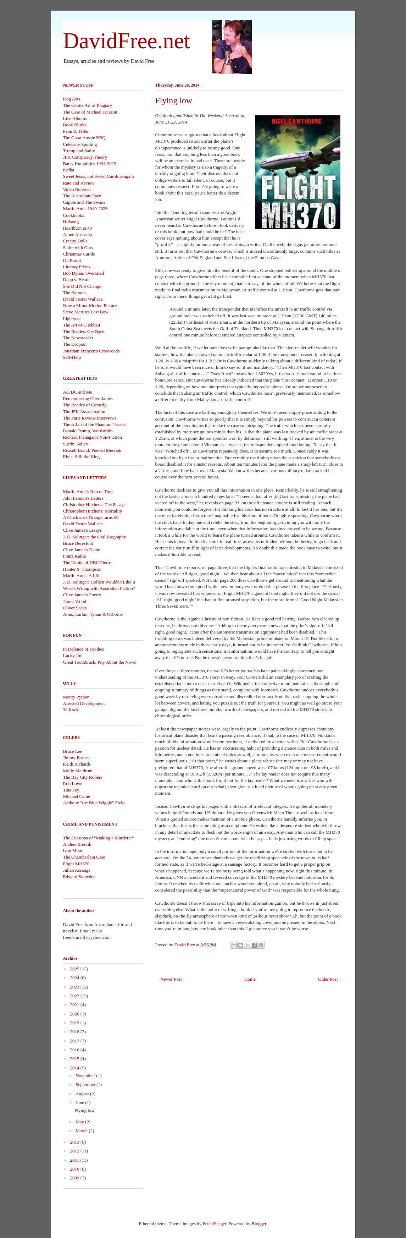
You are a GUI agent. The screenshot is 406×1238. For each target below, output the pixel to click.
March (82, 1130)
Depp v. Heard (76, 279)
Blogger (258, 1223)
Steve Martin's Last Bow (86, 311)
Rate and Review (79, 183)
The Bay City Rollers (82, 777)
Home (250, 979)
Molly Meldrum (78, 770)
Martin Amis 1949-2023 (85, 208)
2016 (75, 1049)
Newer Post (171, 979)
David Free (185, 944)
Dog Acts (71, 99)
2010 (75, 1169)
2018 (75, 1031)
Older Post (328, 979)
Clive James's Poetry (82, 594)
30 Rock (71, 709)
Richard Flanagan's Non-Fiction (92, 437)
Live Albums (75, 118)
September (86, 1084)
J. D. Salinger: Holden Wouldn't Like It (99, 582)
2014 (75, 1067)
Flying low (84, 1110)
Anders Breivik (77, 844)
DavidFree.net (126, 40)
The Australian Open (82, 195)
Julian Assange (77, 870)
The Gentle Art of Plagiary (87, 105)
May (80, 1121)
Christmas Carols (79, 254)
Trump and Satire (79, 150)
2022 (75, 995)
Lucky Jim (73, 655)
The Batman (74, 292)
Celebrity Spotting (80, 144)
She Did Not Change (82, 286)
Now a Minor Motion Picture (90, 305)
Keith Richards (77, 764)
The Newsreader (78, 337)
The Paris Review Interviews (90, 418)
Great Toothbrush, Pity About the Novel (100, 662)
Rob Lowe (73, 783)
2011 (75, 1160)
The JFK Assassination (84, 411)
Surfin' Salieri (76, 444)
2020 (75, 1014)
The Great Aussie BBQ (84, 137)
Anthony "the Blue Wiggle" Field (94, 802)
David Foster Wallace (83, 299)
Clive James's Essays (82, 530)
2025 (75, 968)
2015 (75, 1058)
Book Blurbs (75, 124)
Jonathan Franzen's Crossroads (91, 351)
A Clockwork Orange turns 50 (91, 517)
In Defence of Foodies (83, 649)
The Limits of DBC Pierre (87, 562)
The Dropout (75, 344)
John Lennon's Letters (83, 498)
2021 (75, 1004)
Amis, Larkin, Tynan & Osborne (93, 614)
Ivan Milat (73, 850)
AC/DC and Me (77, 392)
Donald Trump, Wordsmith (88, 430)
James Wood (75, 601)
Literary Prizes (76, 266)
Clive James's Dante (81, 549)
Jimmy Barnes (76, 757)
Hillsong (71, 221)
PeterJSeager (214, 1223)
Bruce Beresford (78, 543)
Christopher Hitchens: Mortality (92, 511)
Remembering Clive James (88, 398)
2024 (75, 977)
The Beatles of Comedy (85, 404)
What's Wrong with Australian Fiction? (99, 588)
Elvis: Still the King (81, 456)
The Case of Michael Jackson (90, 112)
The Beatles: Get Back (84, 331)
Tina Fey (71, 790)
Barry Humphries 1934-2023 (89, 163)
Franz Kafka (74, 556)
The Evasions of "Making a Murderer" (98, 837)
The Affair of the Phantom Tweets (94, 424)
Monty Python (76, 697)
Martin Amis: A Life (82, 575)
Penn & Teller (76, 131)
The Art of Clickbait (81, 325)
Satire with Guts (78, 247)
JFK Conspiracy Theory (85, 157)
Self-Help (72, 357)
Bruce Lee (72, 751)
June (80, 1102)
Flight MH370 (76, 863)
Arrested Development (84, 703)
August (83, 1093)
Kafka (68, 169)
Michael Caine (76, 796)
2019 (75, 1022)
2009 (75, 1178)
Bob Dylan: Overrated (83, 273)
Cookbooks (73, 215)
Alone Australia (77, 234)
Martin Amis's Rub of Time (88, 491)
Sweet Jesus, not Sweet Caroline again (98, 176)
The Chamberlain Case (84, 857)
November (86, 1075)
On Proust (72, 260)
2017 (75, 1040)
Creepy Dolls (75, 240)
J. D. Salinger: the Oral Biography (94, 536)
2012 (75, 1151)
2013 (75, 1142)
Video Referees (77, 189)
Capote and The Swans (84, 202)
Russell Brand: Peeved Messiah (92, 450)
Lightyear (72, 318)
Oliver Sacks (75, 607)
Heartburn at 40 (77, 228)
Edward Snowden (79, 876)
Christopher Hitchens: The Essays (94, 504)
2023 (75, 987)
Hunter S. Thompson (82, 569)
